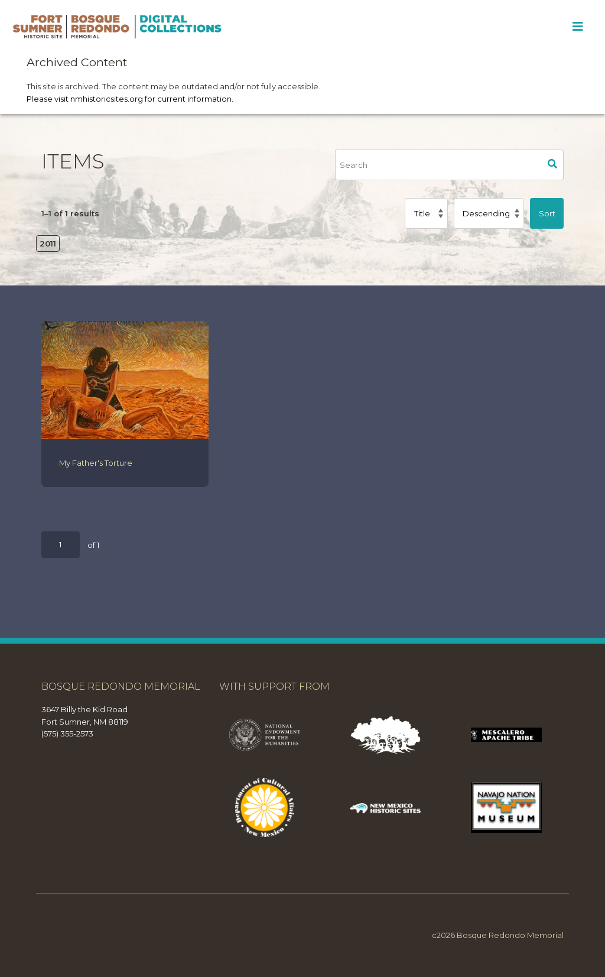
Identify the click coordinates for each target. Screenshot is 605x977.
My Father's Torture (95, 463)
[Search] (438, 165)
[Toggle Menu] (577, 26)
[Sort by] (426, 213)
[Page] (60, 544)
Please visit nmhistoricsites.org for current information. (130, 98)
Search (553, 165)
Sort (547, 213)
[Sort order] (489, 213)
